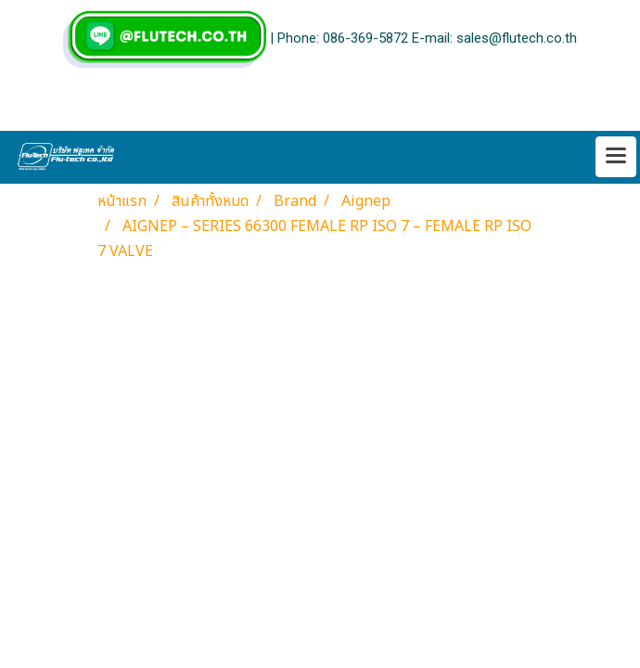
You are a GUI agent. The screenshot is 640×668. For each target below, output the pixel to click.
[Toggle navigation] (615, 156)
